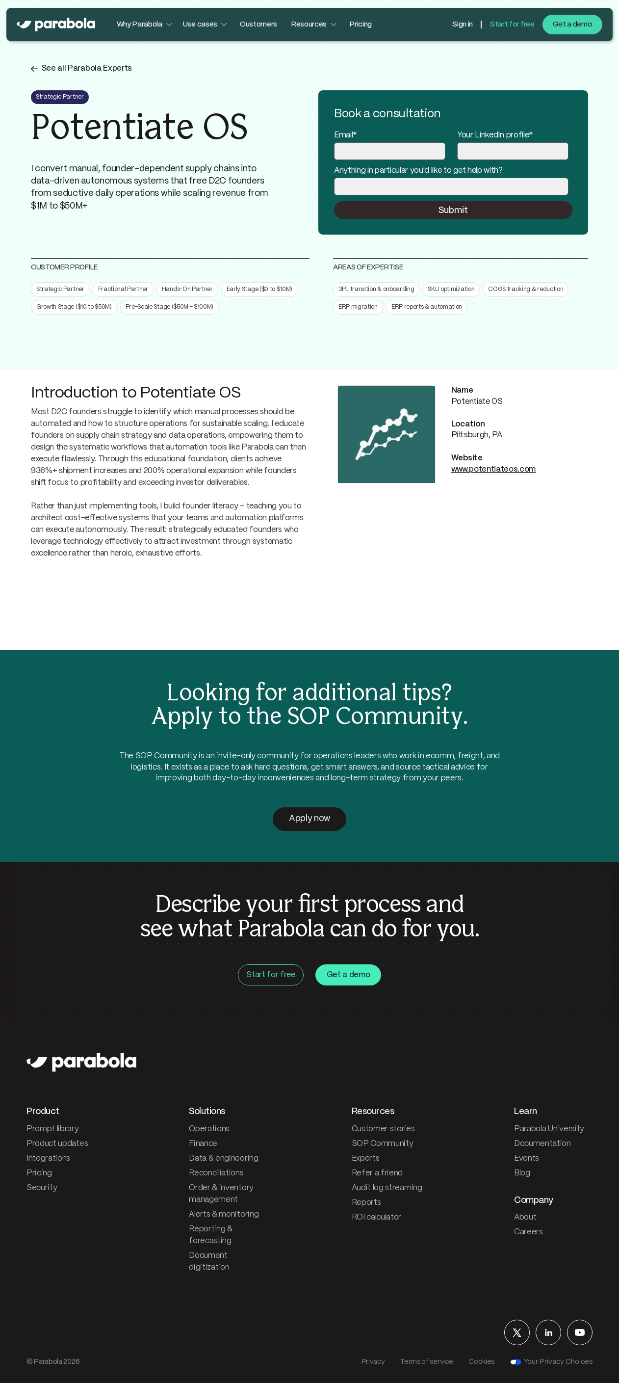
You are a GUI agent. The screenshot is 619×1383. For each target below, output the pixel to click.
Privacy (373, 1361)
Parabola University (549, 1129)
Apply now (309, 819)
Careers (528, 1232)
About (525, 1217)
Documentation (542, 1143)
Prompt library (52, 1129)
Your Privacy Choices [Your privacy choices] (551, 1361)
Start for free (512, 24)
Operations (209, 1129)
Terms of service (426, 1361)
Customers (258, 24)
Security (41, 1188)
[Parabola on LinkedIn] (548, 1332)
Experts (366, 1158)
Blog (522, 1173)
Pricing (360, 24)
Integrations (48, 1158)
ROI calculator (377, 1217)
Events (526, 1158)
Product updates (57, 1143)
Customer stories (383, 1129)
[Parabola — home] (56, 24)
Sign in (462, 24)
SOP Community (382, 1143)
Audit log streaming (387, 1188)
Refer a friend (377, 1173)
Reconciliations (216, 1173)
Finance (203, 1143)
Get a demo (573, 24)
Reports (366, 1202)
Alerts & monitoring (223, 1214)
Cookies (481, 1361)
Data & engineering (223, 1158)
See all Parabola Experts (87, 68)
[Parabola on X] (517, 1332)
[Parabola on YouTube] (580, 1332)
